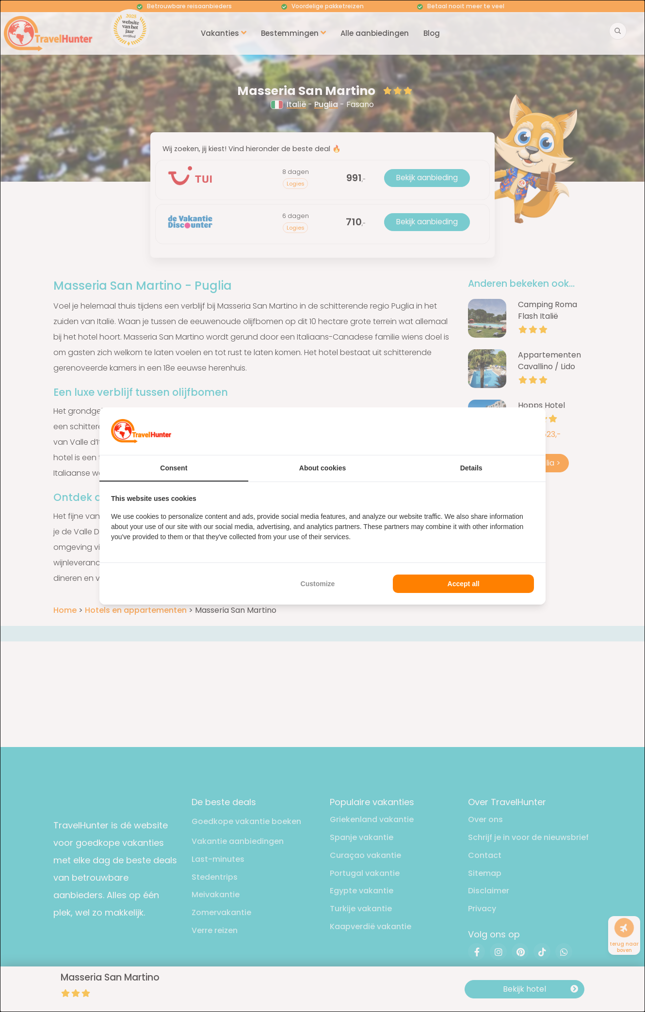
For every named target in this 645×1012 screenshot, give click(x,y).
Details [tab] (471, 468)
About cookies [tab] (322, 468)
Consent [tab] (173, 468)
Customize (318, 584)
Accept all (464, 584)
